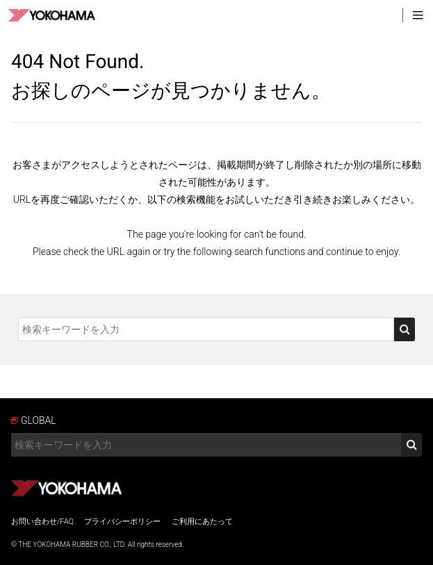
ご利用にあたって (202, 521)
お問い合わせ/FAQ (42, 521)
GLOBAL (38, 420)
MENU (417, 15)
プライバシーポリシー (122, 521)
